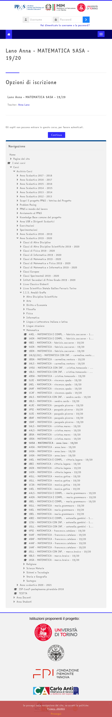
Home (12, 154)
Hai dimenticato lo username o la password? (65, 25)
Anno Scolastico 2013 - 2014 (36, 192)
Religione (31, 564)
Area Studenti (24, 601)
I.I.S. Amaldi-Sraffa (34, 292)
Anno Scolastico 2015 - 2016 (36, 184)
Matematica (32, 330)
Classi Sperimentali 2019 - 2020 (41, 276)
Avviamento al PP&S (31, 213)
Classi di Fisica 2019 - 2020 (39, 251)
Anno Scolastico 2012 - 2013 (36, 196)
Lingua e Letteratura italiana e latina (47, 322)
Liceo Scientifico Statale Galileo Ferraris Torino (49, 288)
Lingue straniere (35, 326)
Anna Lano (24, 104)
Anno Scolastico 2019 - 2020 (36, 238)
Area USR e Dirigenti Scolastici (37, 221)
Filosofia (31, 309)
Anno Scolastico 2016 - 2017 (36, 179)
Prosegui (56, 714)
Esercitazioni (27, 225)
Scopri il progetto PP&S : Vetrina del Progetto (45, 200)
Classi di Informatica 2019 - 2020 (42, 255)
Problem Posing (28, 205)
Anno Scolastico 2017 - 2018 (36, 175)
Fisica (29, 313)
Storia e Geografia (36, 576)
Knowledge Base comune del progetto (40, 217)
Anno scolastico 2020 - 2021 (36, 585)
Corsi (16, 167)
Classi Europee (31, 271)
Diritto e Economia (36, 305)
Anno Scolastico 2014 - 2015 (36, 188)
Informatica (32, 317)
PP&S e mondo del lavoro (34, 209)
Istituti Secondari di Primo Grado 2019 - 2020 (49, 280)
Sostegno (31, 581)
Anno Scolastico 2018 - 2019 (36, 234)
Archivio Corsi (24, 171)
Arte (28, 301)
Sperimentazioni (28, 230)
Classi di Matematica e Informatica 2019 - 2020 (50, 267)
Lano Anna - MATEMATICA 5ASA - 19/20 (36, 97)
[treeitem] (56, 378)
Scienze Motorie (35, 568)
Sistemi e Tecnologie (37, 572)
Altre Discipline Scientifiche (41, 296)
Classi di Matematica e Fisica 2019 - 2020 (46, 263)
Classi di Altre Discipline (37, 242)
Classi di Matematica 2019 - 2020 (42, 259)
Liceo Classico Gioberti (36, 284)
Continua (56, 135)
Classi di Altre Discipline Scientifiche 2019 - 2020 (51, 246)
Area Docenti (24, 597)
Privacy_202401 (56, 708)
